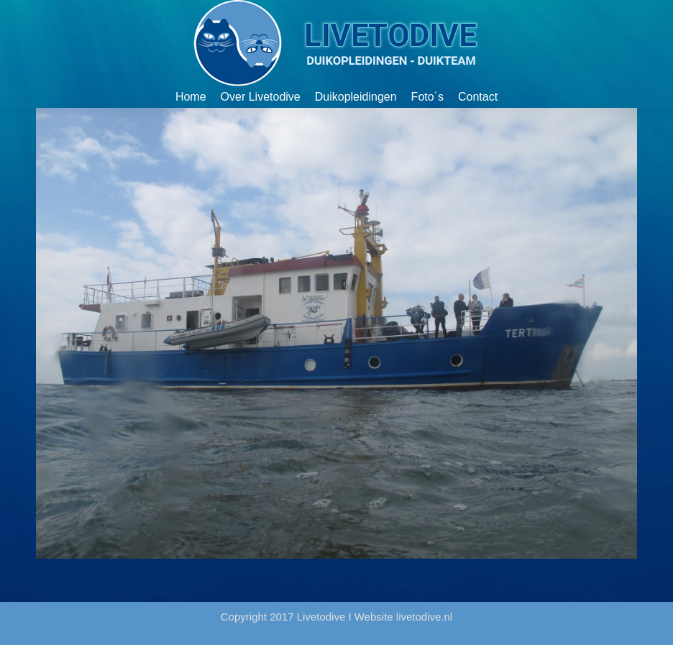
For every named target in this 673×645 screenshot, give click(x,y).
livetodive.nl (424, 616)
